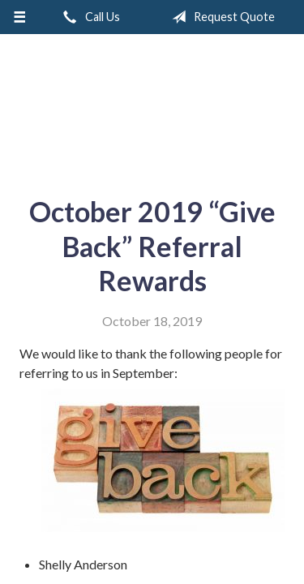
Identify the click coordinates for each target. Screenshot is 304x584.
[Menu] (20, 17)
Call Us (88, 17)
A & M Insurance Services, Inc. (152, 109)
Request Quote (220, 17)
